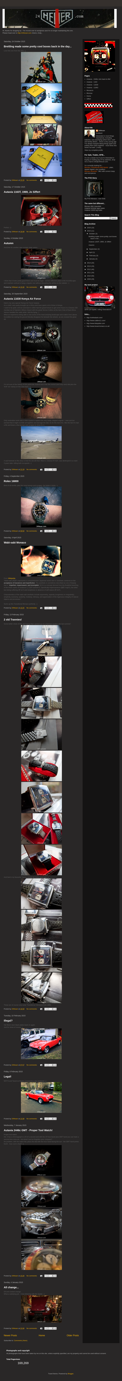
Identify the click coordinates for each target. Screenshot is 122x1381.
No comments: (32, 180)
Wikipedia (11, 578)
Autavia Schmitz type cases (95, 208)
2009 (89, 279)
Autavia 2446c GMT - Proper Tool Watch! (28, 1130)
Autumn (8, 243)
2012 (89, 269)
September (93, 249)
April (91, 252)
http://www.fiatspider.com (96, 323)
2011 (89, 273)
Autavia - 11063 (92, 88)
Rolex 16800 (11, 481)
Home (42, 1335)
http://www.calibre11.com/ (96, 320)
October (92, 234)
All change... (11, 1287)
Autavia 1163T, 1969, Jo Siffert (22, 191)
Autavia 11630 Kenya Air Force (22, 298)
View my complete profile (94, 150)
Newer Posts (10, 1335)
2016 (89, 228)
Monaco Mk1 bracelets (93, 206)
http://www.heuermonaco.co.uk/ (98, 326)
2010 (89, 276)
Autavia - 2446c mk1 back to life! (98, 79)
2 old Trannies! (13, 619)
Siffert (89, 99)
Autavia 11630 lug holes (93, 210)
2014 (89, 263)
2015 (89, 231)
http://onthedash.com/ (94, 318)
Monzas (89, 93)
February (92, 255)
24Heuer (101, 131)
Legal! (7, 1076)
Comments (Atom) (20, 1340)
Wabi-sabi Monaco (15, 542)
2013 (89, 266)
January (92, 259)
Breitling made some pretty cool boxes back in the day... (38, 46)
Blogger (70, 1374)
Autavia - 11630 (92, 85)
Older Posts (73, 1335)
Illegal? (8, 1020)
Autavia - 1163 (92, 82)
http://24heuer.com (24, 33)
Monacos (90, 90)
